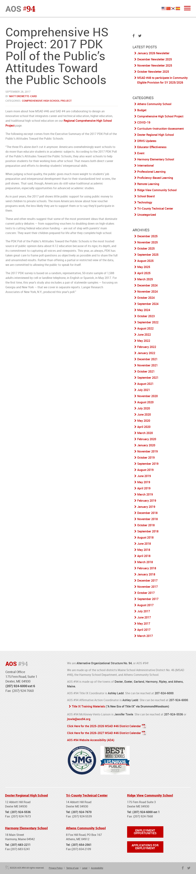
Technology (144, 202)
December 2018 (147, 513)
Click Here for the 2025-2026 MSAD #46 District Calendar (104, 726)
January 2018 (146, 574)
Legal (84, 867)
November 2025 (147, 242)
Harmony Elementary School (155, 159)
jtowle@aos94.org (78, 719)
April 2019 (143, 488)
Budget (141, 110)
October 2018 (146, 525)
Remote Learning (148, 184)
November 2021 (147, 365)
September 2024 (147, 304)
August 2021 (145, 384)
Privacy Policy (56, 867)
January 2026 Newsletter (153, 53)
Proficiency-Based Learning (155, 178)
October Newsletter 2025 (153, 72)
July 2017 (143, 611)
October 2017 (146, 593)
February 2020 (146, 439)
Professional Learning (151, 172)
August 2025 (145, 261)
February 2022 (146, 347)
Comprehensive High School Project (47, 100)
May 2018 (143, 550)
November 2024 (147, 292)
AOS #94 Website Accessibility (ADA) (90, 739)
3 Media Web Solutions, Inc (7, 867)
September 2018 (147, 531)
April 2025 (143, 273)
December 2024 (147, 285)
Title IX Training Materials (88, 706)
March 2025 (145, 279)
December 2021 (147, 359)
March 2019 (145, 494)
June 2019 (144, 476)
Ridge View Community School (157, 190)
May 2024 (143, 310)
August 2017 (145, 605)
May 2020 (143, 421)
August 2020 (145, 402)
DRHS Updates (146, 141)
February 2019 (146, 501)
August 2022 (145, 328)
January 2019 (146, 507)
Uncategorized (146, 215)
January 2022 (146, 353)
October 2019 (146, 458)
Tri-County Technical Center (155, 208)
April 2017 (143, 630)
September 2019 (147, 464)
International (145, 165)
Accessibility (97, 867)
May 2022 (143, 341)
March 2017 (145, 636)
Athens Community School (154, 104)
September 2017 (147, 599)
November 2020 (147, 396)
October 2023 (146, 316)
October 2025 (146, 248)
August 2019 (145, 470)
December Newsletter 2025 (154, 59)
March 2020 (145, 433)
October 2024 (146, 298)
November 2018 (147, 519)
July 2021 (143, 390)
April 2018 (143, 556)
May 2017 (143, 624)
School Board (146, 196)
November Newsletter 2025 (154, 65)
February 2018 (146, 568)
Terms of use (72, 867)
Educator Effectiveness (151, 147)
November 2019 (147, 451)
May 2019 (143, 482)
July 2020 (143, 408)
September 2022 (147, 322)
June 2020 (144, 414)
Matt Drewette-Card (23, 96)
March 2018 (145, 562)
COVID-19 (143, 122)
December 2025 (147, 236)
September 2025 (147, 255)
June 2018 (144, 544)
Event (140, 153)
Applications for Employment (145, 846)
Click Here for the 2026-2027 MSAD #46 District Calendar (104, 733)
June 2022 (144, 335)
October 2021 (146, 371)
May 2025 (143, 267)
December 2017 (147, 580)
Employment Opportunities (145, 831)
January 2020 (146, 445)
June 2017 (144, 617)
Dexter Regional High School (155, 135)
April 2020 (143, 427)
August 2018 (145, 537)
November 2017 (147, 587)
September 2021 (147, 378)
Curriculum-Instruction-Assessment (160, 129)
